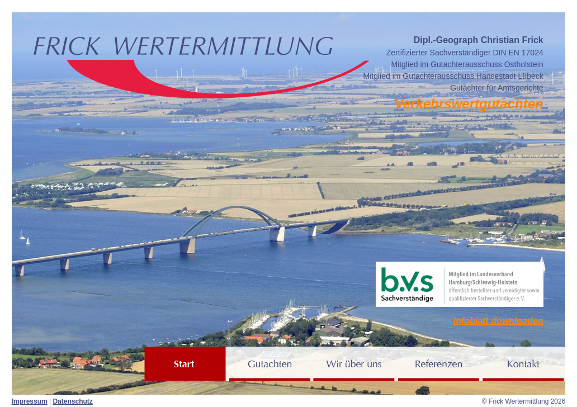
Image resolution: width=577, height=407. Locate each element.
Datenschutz (72, 401)
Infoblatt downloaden (498, 320)
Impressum (30, 401)
